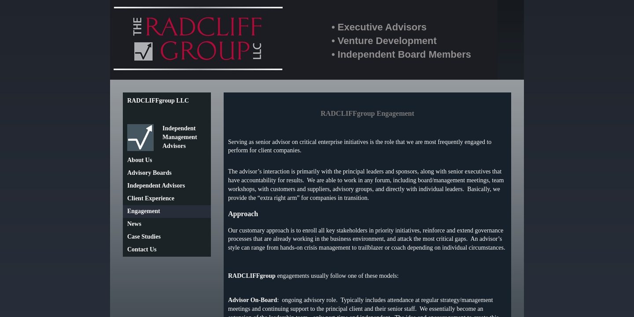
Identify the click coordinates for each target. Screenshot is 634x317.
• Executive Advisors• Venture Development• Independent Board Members (401, 41)
